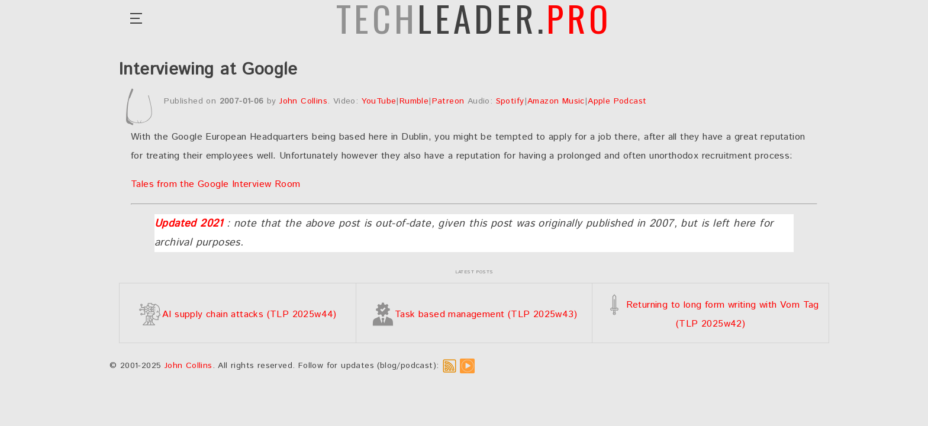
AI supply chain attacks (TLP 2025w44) (237, 314)
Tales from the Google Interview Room (215, 184)
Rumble (413, 101)
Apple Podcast (617, 101)
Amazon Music (556, 101)
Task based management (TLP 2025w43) (474, 314)
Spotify (510, 101)
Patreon (448, 101)
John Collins (303, 101)
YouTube (379, 101)
